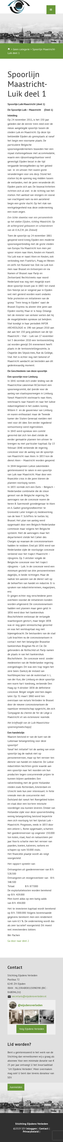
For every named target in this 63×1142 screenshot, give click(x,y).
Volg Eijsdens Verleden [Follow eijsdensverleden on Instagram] (31, 1029)
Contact (43, 1128)
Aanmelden (16, 1087)
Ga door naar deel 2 (18, 941)
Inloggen (31, 1128)
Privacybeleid (31, 1131)
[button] (16, 1017)
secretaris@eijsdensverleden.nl (29, 996)
